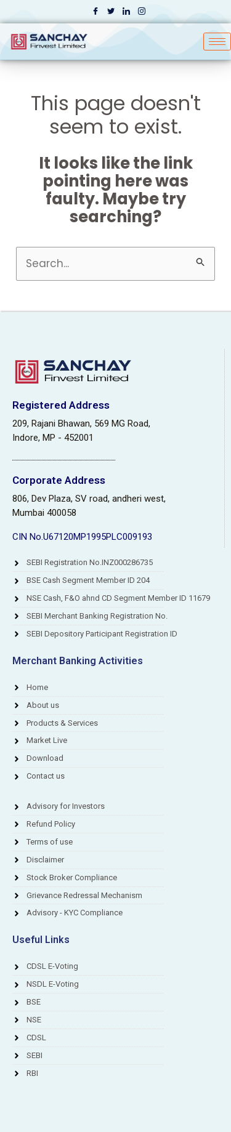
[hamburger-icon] (217, 41)
